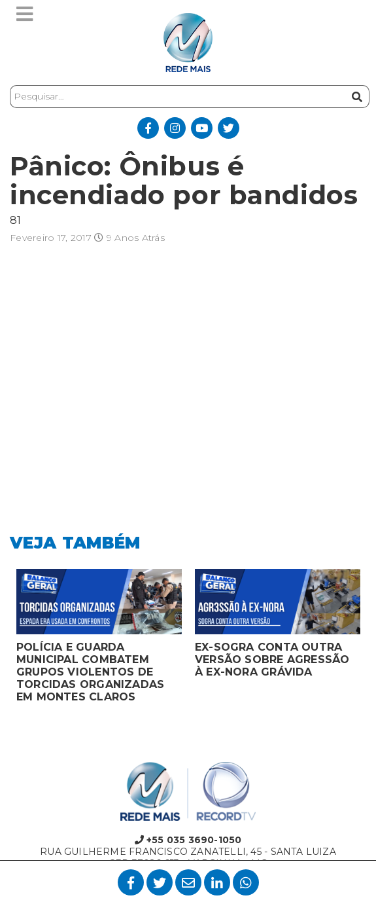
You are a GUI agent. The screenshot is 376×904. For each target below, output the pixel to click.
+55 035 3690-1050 (188, 840)
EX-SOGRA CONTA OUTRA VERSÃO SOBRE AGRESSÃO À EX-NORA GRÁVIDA (272, 659)
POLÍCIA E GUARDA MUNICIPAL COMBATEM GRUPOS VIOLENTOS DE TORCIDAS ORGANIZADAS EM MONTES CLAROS (90, 672)
